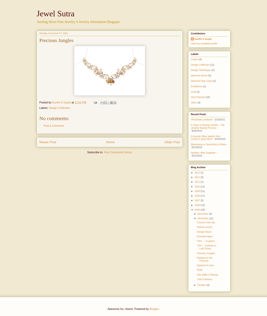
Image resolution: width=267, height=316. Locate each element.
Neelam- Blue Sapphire (203, 152)
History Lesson (205, 227)
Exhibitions (196, 86)
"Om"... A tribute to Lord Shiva (206, 247)
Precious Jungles (206, 253)
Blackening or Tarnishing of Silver (208, 144)
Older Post (172, 142)
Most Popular (198, 97)
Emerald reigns (205, 236)
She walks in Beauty (207, 274)
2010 (198, 186)
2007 (198, 200)
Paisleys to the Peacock (204, 259)
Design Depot (204, 231)
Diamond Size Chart (201, 81)
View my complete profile (204, 43)
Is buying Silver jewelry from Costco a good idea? (206, 137)
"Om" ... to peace (206, 241)
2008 (198, 195)
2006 (198, 205)
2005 (198, 209)
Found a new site (206, 222)
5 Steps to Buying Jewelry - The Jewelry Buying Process (207, 126)
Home (110, 142)
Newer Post (47, 142)
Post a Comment (54, 125)
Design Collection (59, 107)
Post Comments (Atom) (118, 152)
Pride (199, 270)
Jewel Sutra (56, 13)
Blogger (154, 308)
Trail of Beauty (204, 279)
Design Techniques (201, 70)
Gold (193, 91)
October (202, 285)
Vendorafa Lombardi (201, 119)
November (203, 218)
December (203, 213)
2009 (198, 191)
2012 (198, 177)
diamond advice (199, 75)
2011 (198, 181)
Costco (194, 59)
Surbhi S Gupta (203, 39)
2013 (198, 172)
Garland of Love (205, 265)
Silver (194, 102)
